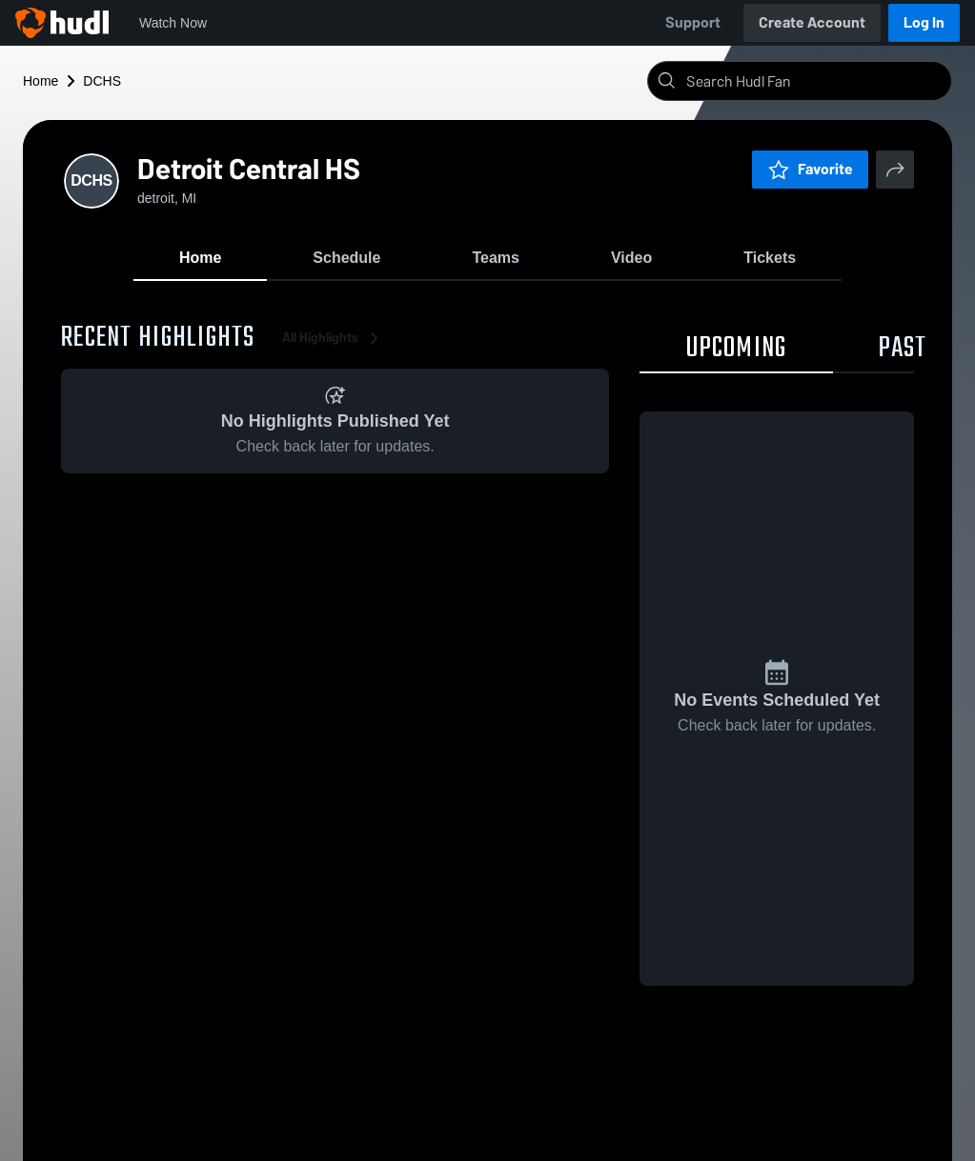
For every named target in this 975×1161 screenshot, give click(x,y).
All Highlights (333, 342)
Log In (924, 22)
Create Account (812, 22)
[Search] (815, 81)
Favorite (810, 169)
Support (693, 22)
